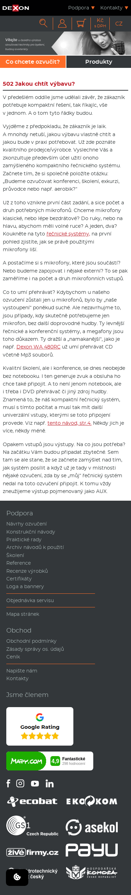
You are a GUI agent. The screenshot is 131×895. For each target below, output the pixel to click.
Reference (18, 563)
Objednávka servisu (30, 600)
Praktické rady (24, 539)
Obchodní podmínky (31, 641)
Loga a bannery (25, 586)
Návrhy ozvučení (26, 524)
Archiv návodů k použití (35, 547)
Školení (15, 555)
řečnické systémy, (68, 234)
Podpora (78, 8)
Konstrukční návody (30, 532)
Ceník (13, 657)
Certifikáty (19, 579)
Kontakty (111, 8)
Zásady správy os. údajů (35, 649)
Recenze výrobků (27, 571)
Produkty (98, 61)
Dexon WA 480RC (38, 347)
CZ (119, 23)
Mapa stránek (22, 614)
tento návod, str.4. (70, 423)
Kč (100, 22)
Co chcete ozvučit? (33, 61)
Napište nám (21, 671)
